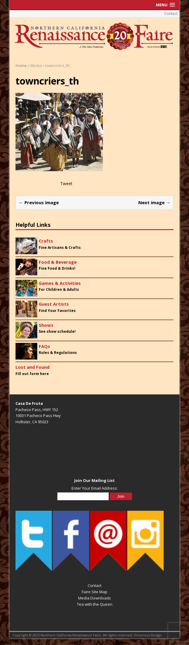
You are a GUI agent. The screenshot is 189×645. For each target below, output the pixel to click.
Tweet (66, 183)
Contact (170, 13)
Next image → (154, 202)
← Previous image (39, 202)
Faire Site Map (94, 591)
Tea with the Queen (94, 604)
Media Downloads (94, 598)
